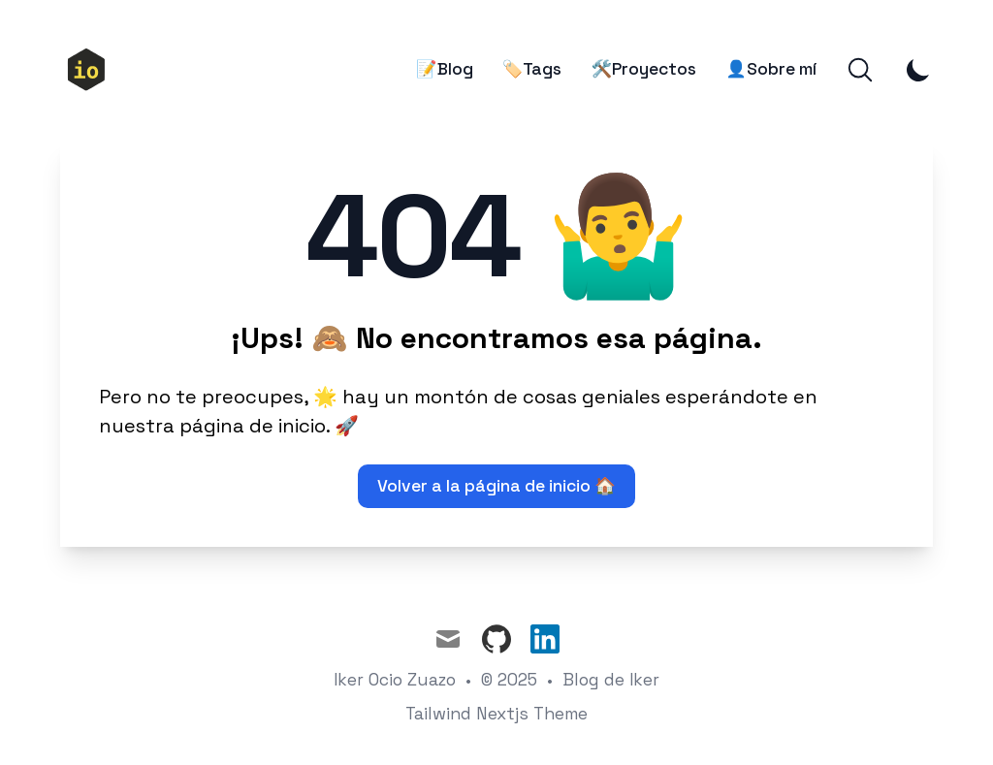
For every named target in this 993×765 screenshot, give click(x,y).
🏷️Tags (532, 69)
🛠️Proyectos (643, 69)
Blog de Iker (610, 679)
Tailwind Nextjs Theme (496, 713)
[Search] (860, 69)
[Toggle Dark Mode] (918, 69)
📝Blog (444, 69)
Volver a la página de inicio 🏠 (496, 485)
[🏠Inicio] (93, 69)
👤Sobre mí (771, 69)
